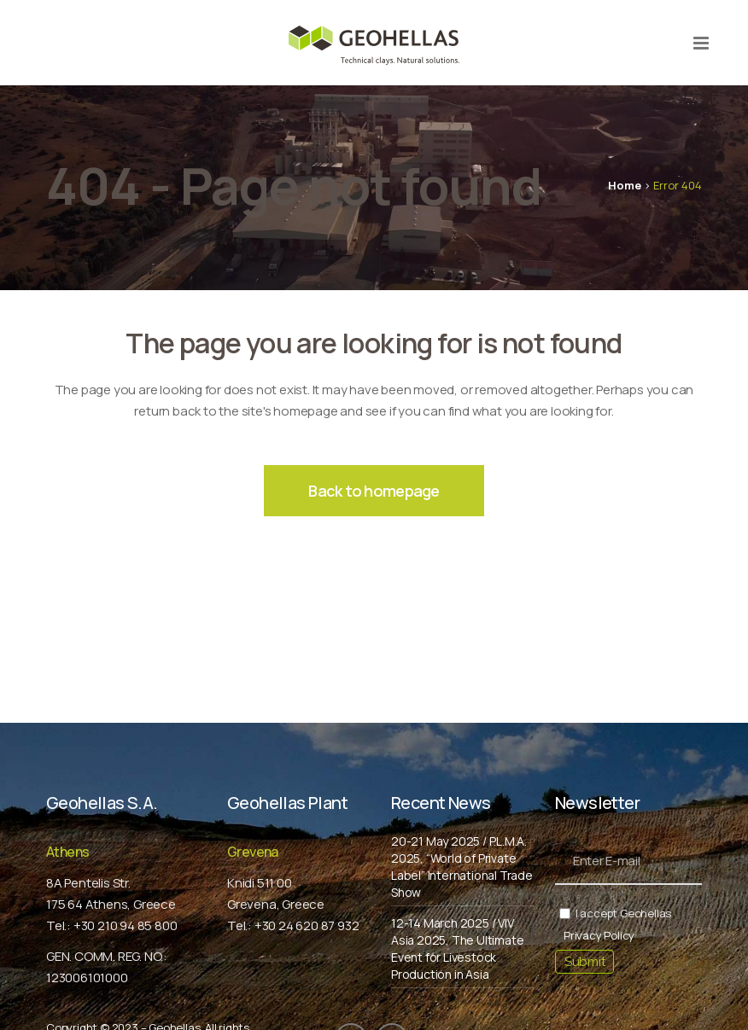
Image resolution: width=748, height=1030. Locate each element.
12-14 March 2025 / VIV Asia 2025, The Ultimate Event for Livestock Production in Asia (457, 948)
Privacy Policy (599, 935)
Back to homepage (373, 490)
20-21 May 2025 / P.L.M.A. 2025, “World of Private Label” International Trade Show (462, 866)
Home (624, 185)
